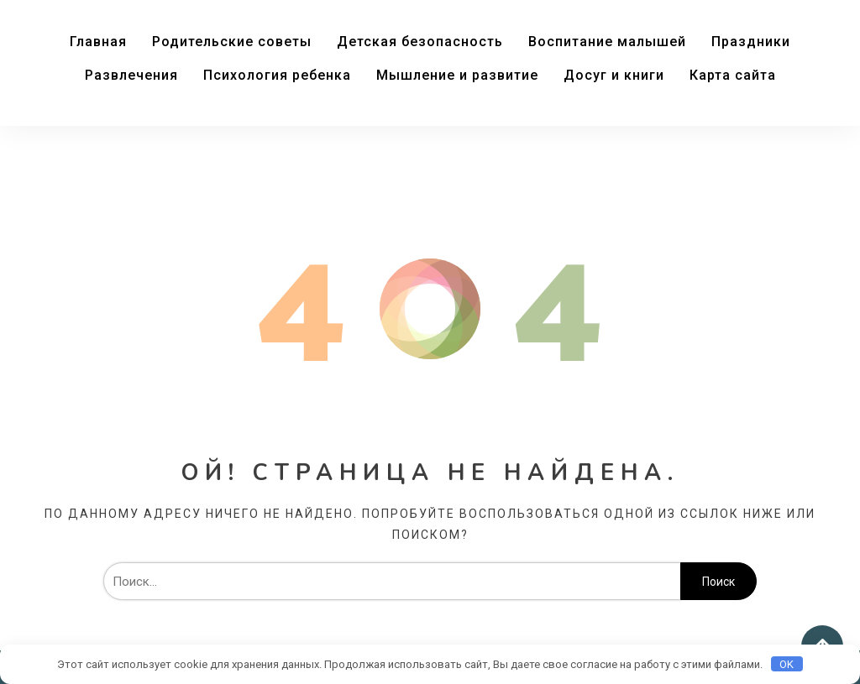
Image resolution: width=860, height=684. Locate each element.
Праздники (750, 42)
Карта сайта (733, 75)
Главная (98, 42)
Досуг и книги (614, 75)
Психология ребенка (277, 75)
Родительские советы (232, 42)
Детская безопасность (420, 42)
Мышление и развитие (457, 75)
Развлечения (131, 75)
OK (786, 664)
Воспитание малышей (607, 42)
